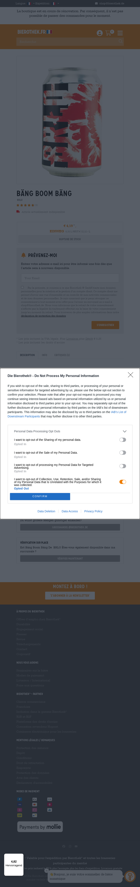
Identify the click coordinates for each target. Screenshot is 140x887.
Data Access (70, 511)
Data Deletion (46, 511)
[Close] (132, 376)
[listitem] (70, 431)
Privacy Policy (93, 511)
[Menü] (21, 856)
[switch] (122, 440)
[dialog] (70, 443)
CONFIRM (40, 496)
